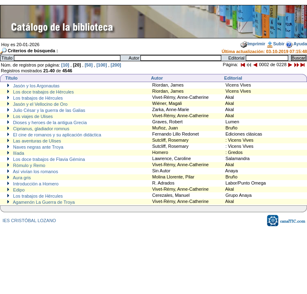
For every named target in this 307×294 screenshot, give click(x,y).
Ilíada (18, 153)
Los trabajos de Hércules (37, 98)
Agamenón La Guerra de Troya (43, 202)
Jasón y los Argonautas (36, 85)
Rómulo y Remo (28, 165)
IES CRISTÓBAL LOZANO (29, 220)
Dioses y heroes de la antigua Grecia (49, 122)
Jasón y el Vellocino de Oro (39, 104)
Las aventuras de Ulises (36, 140)
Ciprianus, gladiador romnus (40, 128)
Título (11, 78)
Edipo (18, 189)
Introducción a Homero (35, 183)
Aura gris (21, 177)
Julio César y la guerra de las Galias (48, 110)
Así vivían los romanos (35, 171)
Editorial (233, 78)
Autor (157, 78)
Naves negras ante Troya (37, 147)
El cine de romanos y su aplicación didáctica (56, 134)
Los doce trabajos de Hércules (43, 91)
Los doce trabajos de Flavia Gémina (48, 159)
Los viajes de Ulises (32, 116)
